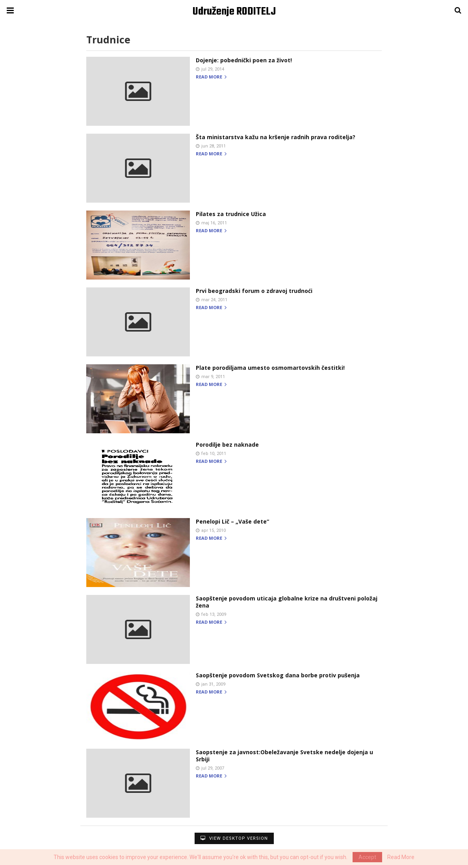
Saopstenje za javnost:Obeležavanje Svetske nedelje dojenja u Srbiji (284, 755)
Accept (367, 857)
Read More (400, 857)
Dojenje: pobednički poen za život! (244, 60)
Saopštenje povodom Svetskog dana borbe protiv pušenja (278, 675)
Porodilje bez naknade (227, 444)
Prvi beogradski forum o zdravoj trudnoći (254, 291)
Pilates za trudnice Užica (231, 214)
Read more (211, 77)
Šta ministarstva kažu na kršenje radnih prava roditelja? (275, 137)
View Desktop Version (234, 838)
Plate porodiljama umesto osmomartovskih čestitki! (270, 367)
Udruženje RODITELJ (234, 11)
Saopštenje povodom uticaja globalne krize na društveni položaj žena (286, 602)
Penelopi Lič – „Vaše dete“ (232, 521)
